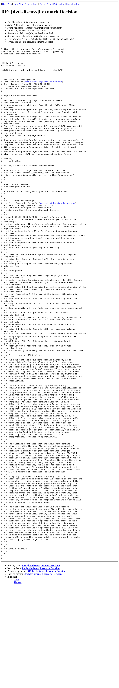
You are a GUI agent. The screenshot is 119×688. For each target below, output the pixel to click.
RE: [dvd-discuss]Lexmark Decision (41, 667)
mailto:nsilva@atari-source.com (43, 88)
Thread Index (72, 4)
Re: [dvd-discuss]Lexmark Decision (41, 670)
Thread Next (45, 4)
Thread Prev (31, 4)
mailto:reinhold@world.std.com (57, 234)
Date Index (58, 4)
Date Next (19, 4)
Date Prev (7, 4)
